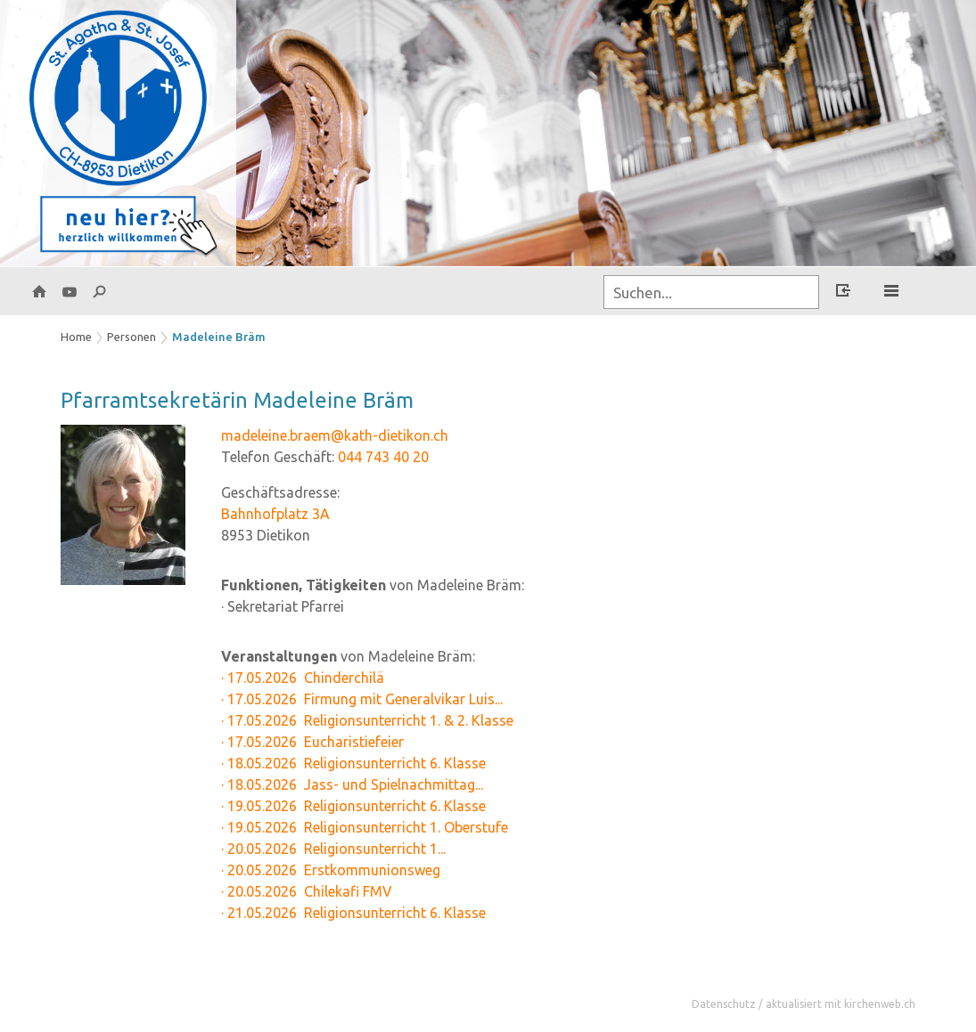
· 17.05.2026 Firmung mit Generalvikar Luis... (362, 699)
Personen (131, 336)
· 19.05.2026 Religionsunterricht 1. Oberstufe (364, 827)
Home (76, 336)
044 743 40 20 (383, 457)
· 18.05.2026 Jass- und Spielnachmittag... (352, 784)
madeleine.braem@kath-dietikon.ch (334, 435)
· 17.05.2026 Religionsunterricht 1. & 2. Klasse (367, 720)
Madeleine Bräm (219, 336)
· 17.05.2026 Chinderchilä (302, 678)
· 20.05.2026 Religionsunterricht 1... (333, 849)
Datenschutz (724, 1004)
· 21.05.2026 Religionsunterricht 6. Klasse (353, 913)
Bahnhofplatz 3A (275, 514)
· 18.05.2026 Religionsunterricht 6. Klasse (353, 763)
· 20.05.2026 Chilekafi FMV (306, 891)
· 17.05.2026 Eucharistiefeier (312, 742)
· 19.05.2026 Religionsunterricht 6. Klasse (353, 806)
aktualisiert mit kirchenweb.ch (840, 1004)
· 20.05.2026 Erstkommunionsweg (330, 870)
